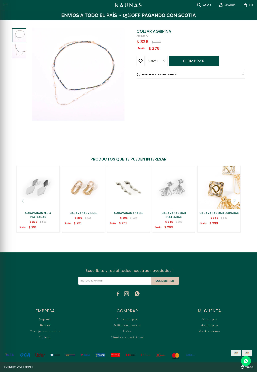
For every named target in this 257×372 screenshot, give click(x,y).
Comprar (193, 61)
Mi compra (209, 319)
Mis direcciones (209, 331)
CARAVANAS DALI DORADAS (219, 213)
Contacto (45, 337)
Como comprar (127, 319)
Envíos (127, 331)
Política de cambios (127, 325)
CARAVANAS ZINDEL (83, 213)
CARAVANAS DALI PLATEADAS (173, 215)
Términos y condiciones (127, 337)
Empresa (45, 319)
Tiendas (45, 325)
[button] (234, 201)
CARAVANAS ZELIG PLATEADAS (38, 215)
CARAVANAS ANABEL (128, 213)
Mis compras (209, 325)
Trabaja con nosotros (45, 331)
